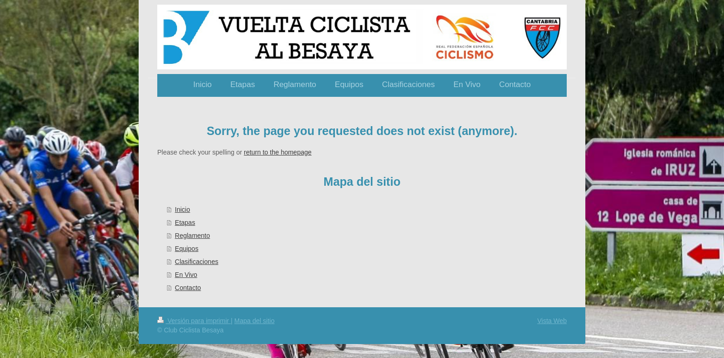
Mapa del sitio (255, 320)
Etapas (185, 222)
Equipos (187, 248)
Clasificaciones (196, 261)
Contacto (188, 287)
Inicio (182, 209)
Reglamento (192, 235)
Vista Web (552, 320)
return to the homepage (278, 152)
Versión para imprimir (194, 320)
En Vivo (186, 274)
